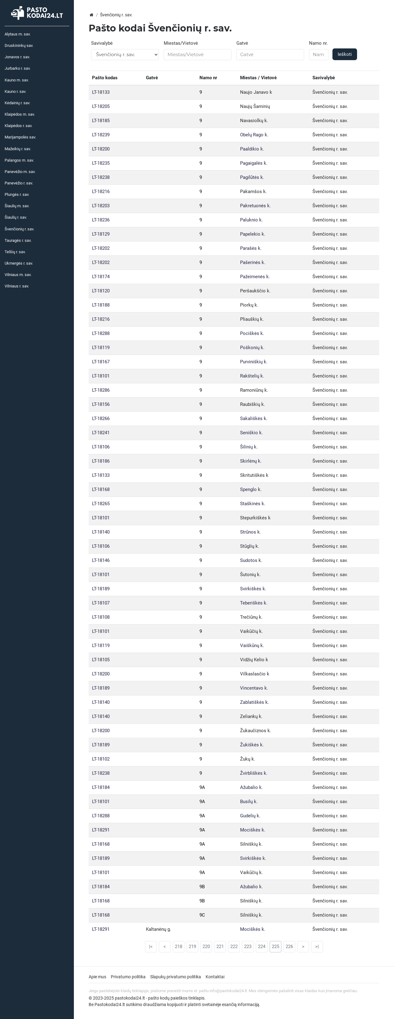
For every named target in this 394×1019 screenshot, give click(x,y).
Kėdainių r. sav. (17, 103)
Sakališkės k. (253, 418)
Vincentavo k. (254, 688)
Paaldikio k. (252, 149)
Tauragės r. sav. (18, 240)
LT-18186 (101, 461)
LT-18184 (101, 787)
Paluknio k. (251, 220)
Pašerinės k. (252, 262)
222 (234, 946)
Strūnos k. (250, 532)
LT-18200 (101, 149)
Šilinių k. (249, 447)
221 (220, 946)
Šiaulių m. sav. (17, 206)
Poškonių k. (252, 347)
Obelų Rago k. (254, 135)
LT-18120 (101, 291)
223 (247, 946)
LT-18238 (101, 177)
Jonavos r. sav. (17, 57)
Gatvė (242, 43)
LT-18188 (101, 305)
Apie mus (97, 976)
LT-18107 (101, 603)
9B (202, 886)
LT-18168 (101, 489)
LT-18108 (101, 617)
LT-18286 (101, 390)
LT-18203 (101, 205)
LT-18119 (101, 347)
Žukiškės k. (252, 745)
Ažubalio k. (251, 787)
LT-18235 (101, 163)
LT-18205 (101, 106)
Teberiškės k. (253, 603)
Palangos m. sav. (19, 160)
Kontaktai (215, 976)
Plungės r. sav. (17, 194)
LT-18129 (101, 234)
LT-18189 (101, 589)
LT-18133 (101, 92)
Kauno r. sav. (15, 91)
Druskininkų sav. (19, 45)
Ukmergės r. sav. (19, 263)
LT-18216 (101, 191)
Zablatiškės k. (254, 702)
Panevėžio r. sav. (19, 183)
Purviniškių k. (253, 362)
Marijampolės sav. (20, 137)
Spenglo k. (251, 489)
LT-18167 (101, 362)
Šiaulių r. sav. (16, 217)
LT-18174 (101, 276)
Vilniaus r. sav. (17, 286)
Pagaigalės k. (253, 163)
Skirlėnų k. (251, 461)
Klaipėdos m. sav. (20, 114)
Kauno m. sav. (17, 80)
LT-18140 (101, 532)
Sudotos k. (251, 560)
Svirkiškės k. (253, 589)
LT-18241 (101, 432)
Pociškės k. (252, 333)
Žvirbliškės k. (253, 773)
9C (202, 915)
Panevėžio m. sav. (20, 171)
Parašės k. (251, 248)
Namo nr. (318, 43)
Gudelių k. (250, 816)
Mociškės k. (252, 830)
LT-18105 (101, 659)
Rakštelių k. (252, 376)
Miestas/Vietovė (181, 43)
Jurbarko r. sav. (17, 68)
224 (261, 946)
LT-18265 (101, 503)
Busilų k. (249, 801)
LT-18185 (101, 120)
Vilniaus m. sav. (18, 274)
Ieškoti (345, 54)
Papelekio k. (252, 234)
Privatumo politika (128, 976)
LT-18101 (101, 376)
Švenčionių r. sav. (19, 229)
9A (202, 787)
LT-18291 (101, 830)
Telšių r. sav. (15, 252)
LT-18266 (101, 418)
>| (317, 946)
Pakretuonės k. (255, 205)
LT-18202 (101, 248)
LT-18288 (101, 333)
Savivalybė (102, 43)
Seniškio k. (251, 432)
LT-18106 (101, 447)
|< (151, 946)
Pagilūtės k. (252, 177)
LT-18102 (101, 759)
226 (289, 946)
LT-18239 (101, 135)
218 (178, 946)
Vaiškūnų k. (252, 645)
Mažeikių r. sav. (18, 148)
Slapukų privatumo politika (175, 976)
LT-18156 (101, 404)
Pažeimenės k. (255, 276)
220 (206, 946)
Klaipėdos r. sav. (18, 125)
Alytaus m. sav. (17, 34)
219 (192, 946)
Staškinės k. (252, 503)
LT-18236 (101, 220)
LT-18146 (101, 560)
